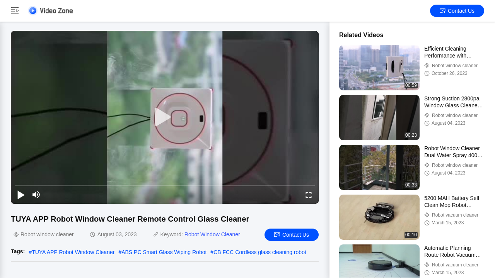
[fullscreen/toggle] (308, 194)
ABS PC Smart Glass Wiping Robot (164, 252)
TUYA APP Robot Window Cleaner (73, 252)
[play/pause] (21, 194)
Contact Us (457, 11)
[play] (164, 117)
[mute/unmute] (36, 194)
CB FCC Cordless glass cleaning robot (259, 252)
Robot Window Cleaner (212, 234)
